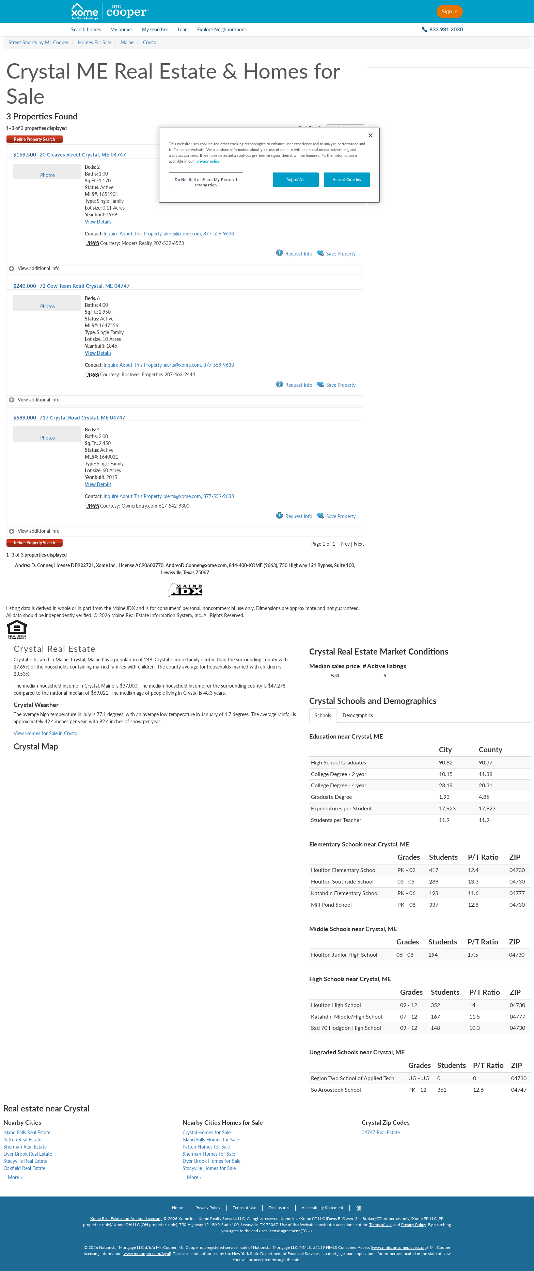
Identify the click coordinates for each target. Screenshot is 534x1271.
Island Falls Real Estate (26, 1132)
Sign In (450, 11)
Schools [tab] (323, 715)
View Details (98, 222)
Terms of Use (244, 1207)
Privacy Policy (207, 1207)
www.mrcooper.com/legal (147, 1253)
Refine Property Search (34, 139)
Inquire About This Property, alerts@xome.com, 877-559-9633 (169, 233)
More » (15, 1177)
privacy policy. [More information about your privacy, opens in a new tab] (209, 161)
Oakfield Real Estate (24, 1168)
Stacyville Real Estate (25, 1161)
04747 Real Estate (381, 1132)
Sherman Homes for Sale (209, 1154)
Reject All (295, 179)
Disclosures (279, 1207)
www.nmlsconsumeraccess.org (399, 1247)
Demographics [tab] (358, 715)
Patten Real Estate (22, 1139)
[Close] (370, 135)
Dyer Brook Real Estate (27, 1154)
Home (177, 1207)
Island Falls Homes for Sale (211, 1139)
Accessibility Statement (322, 1207)
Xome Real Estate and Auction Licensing (126, 1218)
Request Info (294, 253)
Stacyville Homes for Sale (209, 1168)
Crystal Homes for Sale (207, 1132)
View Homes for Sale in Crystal (46, 733)
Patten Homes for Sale (206, 1147)
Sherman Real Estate (25, 1147)
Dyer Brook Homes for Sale (211, 1161)
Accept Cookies (347, 179)
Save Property (336, 253)
